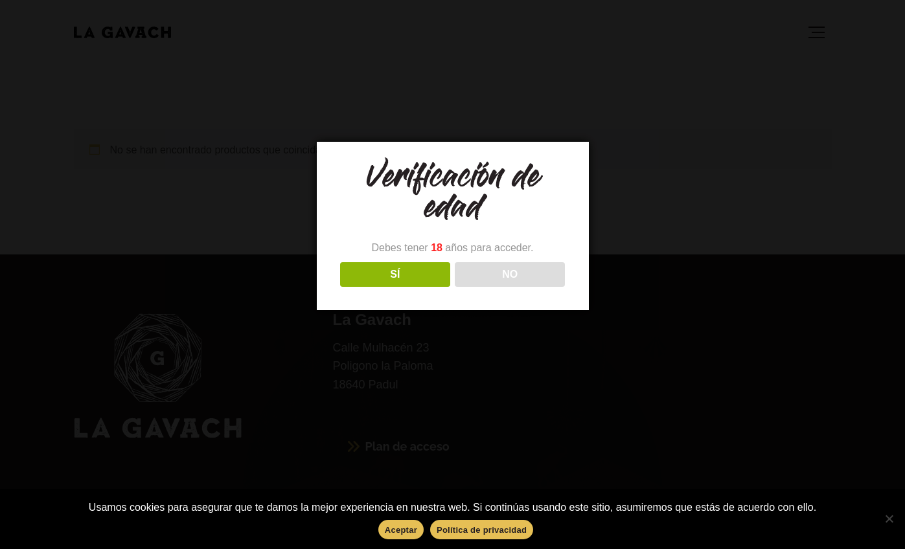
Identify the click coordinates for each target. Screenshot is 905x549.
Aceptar (401, 530)
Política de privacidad (482, 530)
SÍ (395, 274)
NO (510, 274)
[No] (888, 518)
